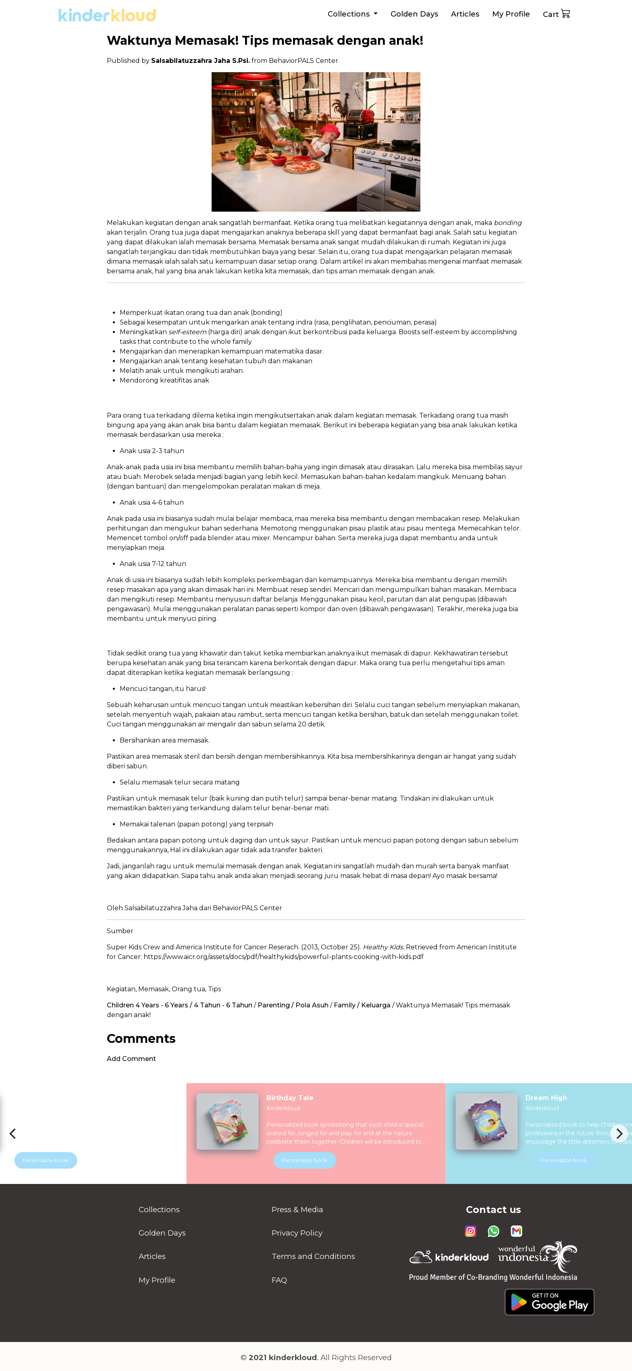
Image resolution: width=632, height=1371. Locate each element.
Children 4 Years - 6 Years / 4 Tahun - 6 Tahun (179, 1005)
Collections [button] (350, 14)
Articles (465, 14)
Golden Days (414, 14)
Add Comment (131, 1059)
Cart (557, 13)
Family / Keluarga (362, 1005)
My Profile (511, 14)
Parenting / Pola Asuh (293, 1005)
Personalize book (316, 1160)
